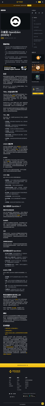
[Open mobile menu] (42, 2)
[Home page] (19, 2)
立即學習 (29, 5)
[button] (42, 2)
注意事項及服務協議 (28, 380)
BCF (18, 382)
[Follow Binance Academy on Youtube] (14, 393)
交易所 (18, 380)
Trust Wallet (19, 389)
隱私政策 (26, 382)
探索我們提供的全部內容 (22, 365)
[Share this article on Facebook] (35, 12)
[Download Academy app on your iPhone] (26, 396)
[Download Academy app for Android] (32, 396)
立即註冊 (38, 93)
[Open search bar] (36, 2)
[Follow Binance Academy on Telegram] (13, 393)
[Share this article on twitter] (32, 12)
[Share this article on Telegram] (39, 12)
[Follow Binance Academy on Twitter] (11, 393)
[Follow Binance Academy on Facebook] (9, 393)
